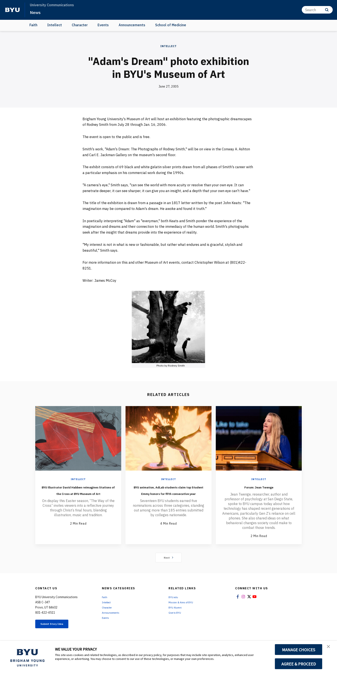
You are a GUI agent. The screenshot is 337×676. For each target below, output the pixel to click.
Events (103, 25)
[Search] (317, 10)
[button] (330, 648)
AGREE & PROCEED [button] (298, 664)
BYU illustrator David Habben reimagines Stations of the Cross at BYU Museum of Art (78, 493)
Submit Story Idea (57, 625)
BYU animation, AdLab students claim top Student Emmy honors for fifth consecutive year (168, 496)
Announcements (132, 25)
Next (168, 558)
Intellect (54, 25)
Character (80, 25)
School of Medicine (170, 25)
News (36, 12)
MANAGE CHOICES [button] (298, 650)
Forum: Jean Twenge (258, 486)
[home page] (12, 10)
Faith (33, 25)
